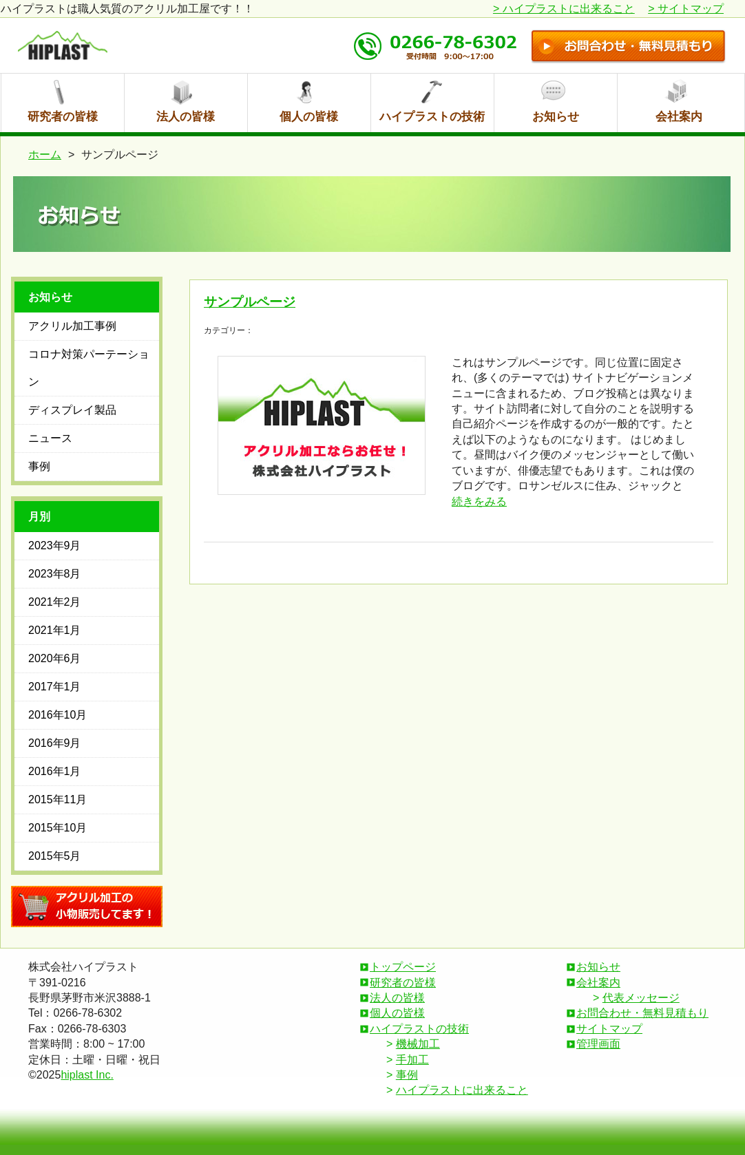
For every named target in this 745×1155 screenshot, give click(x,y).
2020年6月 (54, 658)
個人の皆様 (309, 116)
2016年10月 (57, 715)
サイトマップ (686, 8)
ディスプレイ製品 (72, 410)
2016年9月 (54, 743)
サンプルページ (249, 302)
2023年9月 (54, 545)
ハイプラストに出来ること (564, 8)
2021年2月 (54, 602)
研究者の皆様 (63, 116)
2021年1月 (54, 630)
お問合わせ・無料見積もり (642, 1013)
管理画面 (598, 1044)
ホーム (44, 154)
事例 (39, 466)
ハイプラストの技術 (432, 116)
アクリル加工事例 (72, 326)
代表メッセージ (641, 998)
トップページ (403, 967)
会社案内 (678, 116)
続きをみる (479, 501)
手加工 (412, 1060)
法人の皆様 (185, 116)
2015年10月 (57, 828)
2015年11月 (57, 799)
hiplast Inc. (87, 1075)
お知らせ (555, 116)
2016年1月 (54, 771)
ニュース (50, 438)
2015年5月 (54, 856)
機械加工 (418, 1044)
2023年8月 (54, 574)
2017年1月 (54, 686)
